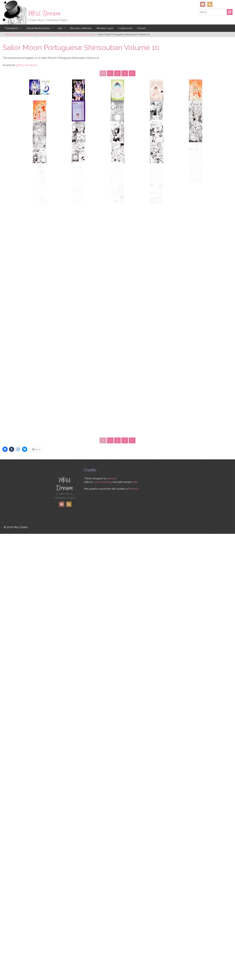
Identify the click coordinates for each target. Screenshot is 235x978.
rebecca (133, 951)
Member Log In (105, 28)
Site (60, 28)
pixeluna (111, 941)
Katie (135, 944)
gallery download (26, 65)
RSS (209, 4)
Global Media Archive (38, 28)
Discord (141, 28)
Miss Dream (44, 13)
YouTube (202, 4)
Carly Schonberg (103, 944)
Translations (11, 28)
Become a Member (81, 28)
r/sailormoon (125, 28)
